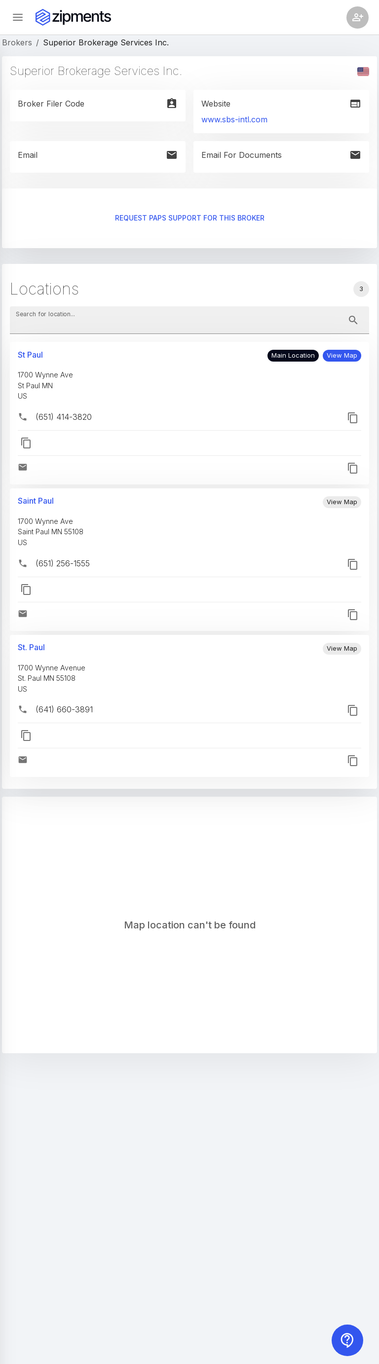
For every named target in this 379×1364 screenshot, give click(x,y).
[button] (342, 356)
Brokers (17, 42)
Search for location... (45, 314)
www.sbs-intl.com (234, 119)
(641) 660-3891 (64, 709)
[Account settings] (357, 17)
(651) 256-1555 (63, 563)
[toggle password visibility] (353, 320)
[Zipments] (73, 17)
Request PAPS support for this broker (189, 218)
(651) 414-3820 (64, 417)
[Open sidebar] (18, 17)
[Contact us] (347, 1340)
